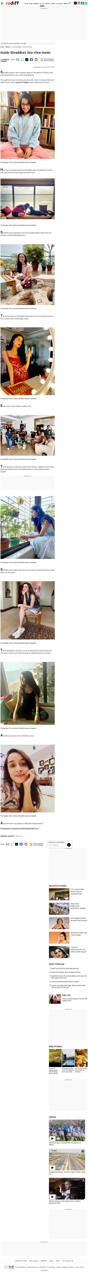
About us (72, 1267)
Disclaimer (42, 1267)
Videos (58, 1261)
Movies (8, 47)
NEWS (30, 3)
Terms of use (80, 1267)
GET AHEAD (59, 3)
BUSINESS (36, 3)
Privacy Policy (51, 1267)
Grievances (44, 1270)
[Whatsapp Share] (22, 59)
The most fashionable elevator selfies (65, 982)
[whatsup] (86, 3)
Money (51, 1261)
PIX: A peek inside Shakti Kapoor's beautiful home (77, 891)
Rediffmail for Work (21, 1261)
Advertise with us (33, 1267)
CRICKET (47, 3)
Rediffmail (44, 1261)
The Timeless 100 (67, 1261)
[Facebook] (82, 3)
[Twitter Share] (26, 59)
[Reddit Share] (35, 59)
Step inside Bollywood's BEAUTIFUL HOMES (78, 906)
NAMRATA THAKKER (4, 60)
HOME (26, 3)
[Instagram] (79, 3)
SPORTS (53, 3)
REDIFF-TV (67, 3)
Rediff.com (23, 1267)
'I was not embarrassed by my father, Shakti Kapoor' (79, 949)
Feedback (65, 1267)
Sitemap (58, 1267)
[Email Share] (17, 59)
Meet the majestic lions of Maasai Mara (66, 972)
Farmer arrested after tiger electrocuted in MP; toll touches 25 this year (68, 986)
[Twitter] (75, 3)
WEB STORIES (55, 1046)
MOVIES (42, 3)
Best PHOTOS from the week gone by (65, 968)
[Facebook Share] (31, 59)
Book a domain (33, 1261)
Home (2, 47)
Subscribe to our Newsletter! (56, 842)
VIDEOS (52, 1117)
